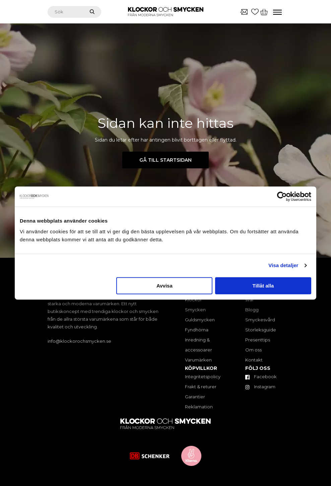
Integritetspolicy (202, 376)
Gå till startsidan (165, 160)
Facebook (261, 376)
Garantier (195, 396)
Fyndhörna (196, 329)
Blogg (252, 309)
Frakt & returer (200, 386)
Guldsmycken (200, 319)
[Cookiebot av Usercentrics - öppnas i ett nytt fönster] (282, 196)
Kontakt (254, 359)
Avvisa (164, 286)
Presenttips (257, 339)
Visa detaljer (283, 265)
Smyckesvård (260, 319)
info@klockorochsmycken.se (79, 341)
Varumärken (198, 359)
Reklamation (199, 406)
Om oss (253, 349)
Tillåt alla (263, 286)
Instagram (260, 386)
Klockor (193, 299)
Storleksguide (260, 329)
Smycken (195, 309)
